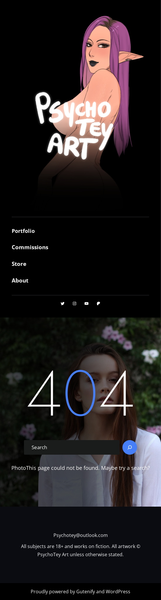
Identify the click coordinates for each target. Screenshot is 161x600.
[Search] (129, 447)
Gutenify (86, 591)
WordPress (118, 591)
